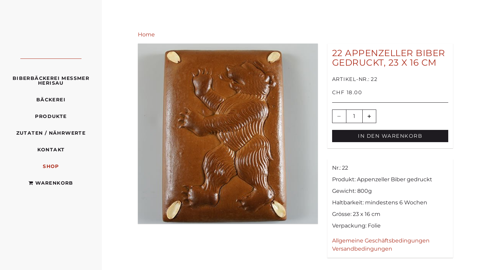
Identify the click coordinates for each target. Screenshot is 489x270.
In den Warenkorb (390, 136)
